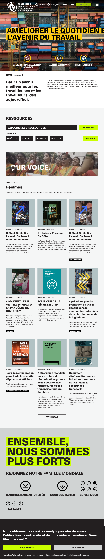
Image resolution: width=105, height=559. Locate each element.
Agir (82, 5)
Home (9, 75)
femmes (10, 331)
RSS (95, 489)
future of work (75, 259)
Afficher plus (52, 417)
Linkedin (83, 489)
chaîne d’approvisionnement (17, 391)
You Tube (95, 483)
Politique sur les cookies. (79, 555)
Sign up (25, 487)
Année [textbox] (10, 138)
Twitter (83, 483)
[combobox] (12, 138)
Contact (62, 487)
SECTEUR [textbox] (25, 138)
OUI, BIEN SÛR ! (27, 547)
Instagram (89, 489)
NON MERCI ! (78, 547)
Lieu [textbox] (53, 138)
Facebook (89, 483)
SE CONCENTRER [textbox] (42, 138)
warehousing (75, 331)
